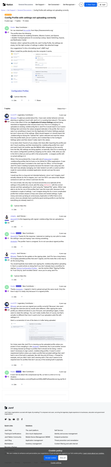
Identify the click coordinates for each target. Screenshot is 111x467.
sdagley (13, 216)
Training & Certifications (13, 434)
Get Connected (54, 4)
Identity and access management (66, 434)
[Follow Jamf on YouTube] (14, 419)
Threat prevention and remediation (66, 440)
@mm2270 (14, 219)
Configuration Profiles (20, 91)
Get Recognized (69, 4)
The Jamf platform (32, 430)
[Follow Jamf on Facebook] (22, 419)
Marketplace (9, 444)
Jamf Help (8, 430)
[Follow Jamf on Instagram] (18, 419)
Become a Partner (11, 447)
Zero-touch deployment (34, 434)
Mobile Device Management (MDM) (38, 437)
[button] (90, 5)
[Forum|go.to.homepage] (8, 4)
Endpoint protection (61, 437)
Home (3, 10)
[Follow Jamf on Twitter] (6, 419)
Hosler (13, 27)
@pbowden (48, 159)
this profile (27, 30)
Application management (34, 440)
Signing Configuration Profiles (26, 268)
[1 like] (18, 97)
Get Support (41, 4)
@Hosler (13, 118)
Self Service (59, 430)
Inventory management (34, 444)
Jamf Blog (8, 440)
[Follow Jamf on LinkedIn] (10, 419)
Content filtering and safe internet (66, 444)
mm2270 (14, 115)
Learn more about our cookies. (93, 453)
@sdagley (14, 241)
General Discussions (26, 4)
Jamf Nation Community (13, 437)
